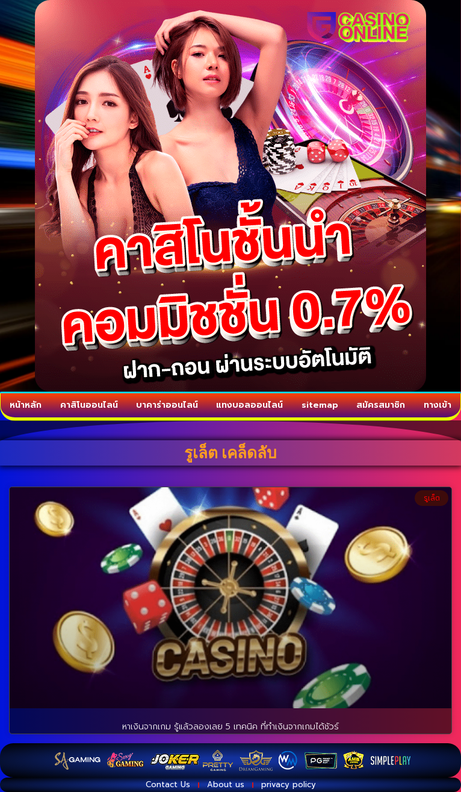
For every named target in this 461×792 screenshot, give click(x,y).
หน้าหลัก (26, 405)
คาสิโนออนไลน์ (89, 405)
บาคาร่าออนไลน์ (167, 405)
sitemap (320, 405)
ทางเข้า (437, 405)
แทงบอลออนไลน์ (249, 405)
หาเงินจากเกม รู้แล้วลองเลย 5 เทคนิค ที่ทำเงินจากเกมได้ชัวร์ (230, 726)
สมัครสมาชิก (380, 405)
